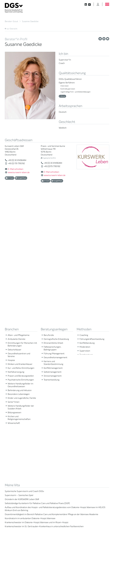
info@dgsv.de (68, 518)
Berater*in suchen (11, 436)
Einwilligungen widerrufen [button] (102, 567)
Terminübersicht (64, 448)
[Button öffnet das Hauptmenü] (107, 4)
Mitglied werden (37, 438)
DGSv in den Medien (93, 441)
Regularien (35, 467)
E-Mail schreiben (15, 169)
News (87, 436)
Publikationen (90, 446)
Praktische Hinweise (11, 456)
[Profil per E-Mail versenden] (107, 38)
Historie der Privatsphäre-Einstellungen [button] (83, 567)
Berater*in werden (65, 436)
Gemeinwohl (36, 459)
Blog (87, 438)
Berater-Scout (11, 21)
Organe (34, 449)
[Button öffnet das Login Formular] (98, 4)
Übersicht (11, 28)
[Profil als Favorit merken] (100, 38)
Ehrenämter (36, 454)
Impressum (105, 566)
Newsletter (89, 452)
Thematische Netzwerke (40, 441)
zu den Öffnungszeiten (67, 526)
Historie (34, 470)
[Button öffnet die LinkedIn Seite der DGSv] (85, 4)
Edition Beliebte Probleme (94, 449)
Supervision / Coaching (13, 445)
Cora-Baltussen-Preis (39, 465)
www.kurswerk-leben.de (19, 172)
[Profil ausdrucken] (104, 38)
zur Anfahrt (63, 522)
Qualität (7, 448)
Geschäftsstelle (37, 452)
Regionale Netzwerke (39, 444)
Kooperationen (37, 462)
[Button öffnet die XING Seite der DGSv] (91, 4)
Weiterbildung (63, 438)
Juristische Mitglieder (39, 446)
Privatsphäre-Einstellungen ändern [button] (61, 567)
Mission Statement (38, 436)
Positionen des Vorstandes (94, 444)
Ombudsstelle (9, 453)
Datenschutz (95, 566)
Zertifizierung (9, 450)
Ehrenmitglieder (37, 457)
